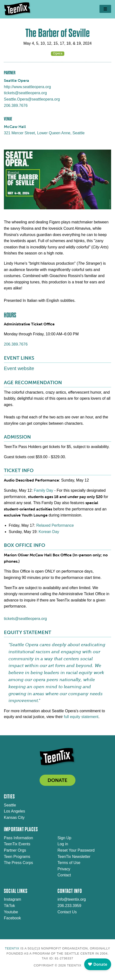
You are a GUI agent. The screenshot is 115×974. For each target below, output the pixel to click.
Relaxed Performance (55, 525)
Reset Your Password (76, 850)
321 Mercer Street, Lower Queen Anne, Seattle (44, 133)
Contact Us (67, 912)
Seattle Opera (16, 80)
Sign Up (64, 838)
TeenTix (12, 948)
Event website (19, 368)
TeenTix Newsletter (74, 857)
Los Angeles (14, 811)
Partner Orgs (15, 850)
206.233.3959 (69, 906)
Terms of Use (69, 863)
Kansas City (14, 817)
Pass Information (18, 838)
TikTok (9, 906)
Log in (63, 844)
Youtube (11, 912)
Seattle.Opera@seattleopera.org (32, 99)
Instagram (12, 899)
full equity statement (81, 717)
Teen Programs (17, 857)
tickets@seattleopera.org (25, 93)
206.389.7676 (16, 105)
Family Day (43, 490)
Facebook (12, 918)
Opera (57, 53)
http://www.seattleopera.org (27, 87)
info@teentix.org (72, 899)
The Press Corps (18, 863)
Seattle (10, 805)
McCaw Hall (15, 126)
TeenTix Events (17, 844)
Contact (64, 875)
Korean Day (49, 532)
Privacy (64, 869)
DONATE (57, 780)
